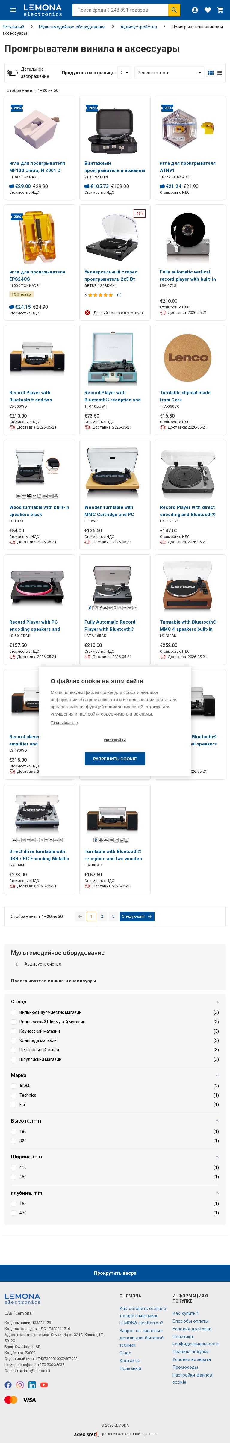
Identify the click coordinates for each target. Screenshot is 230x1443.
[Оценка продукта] (101, 295)
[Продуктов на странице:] (124, 72)
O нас (125, 1353)
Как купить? (185, 1313)
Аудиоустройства (138, 27)
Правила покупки (190, 1351)
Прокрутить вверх (115, 1273)
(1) (119, 295)
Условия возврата (191, 1359)
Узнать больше (64, 732)
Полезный (130, 1368)
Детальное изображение (35, 72)
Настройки (80, 749)
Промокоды (185, 1367)
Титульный (13, 27)
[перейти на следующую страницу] (137, 916)
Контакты (129, 1360)
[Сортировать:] (169, 72)
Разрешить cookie (149, 749)
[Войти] (195, 10)
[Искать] (174, 10)
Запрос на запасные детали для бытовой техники (141, 1338)
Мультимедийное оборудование (72, 27)
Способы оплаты (190, 1321)
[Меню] (13, 10)
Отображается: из (32, 90)
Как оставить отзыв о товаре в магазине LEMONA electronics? (142, 1316)
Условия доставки (191, 1329)
